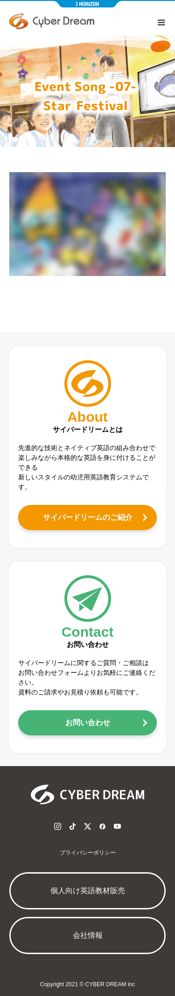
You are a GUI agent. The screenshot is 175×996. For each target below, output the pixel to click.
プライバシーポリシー (88, 852)
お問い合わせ (87, 723)
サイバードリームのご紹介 (88, 517)
